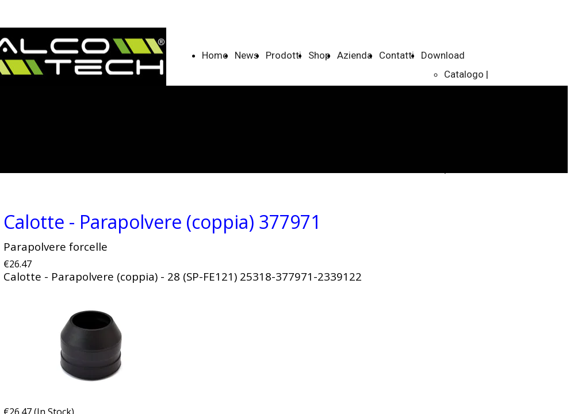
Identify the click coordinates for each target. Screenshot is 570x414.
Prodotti (283, 55)
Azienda (354, 55)
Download (443, 55)
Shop (319, 55)
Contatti (396, 55)
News (247, 55)
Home (215, 55)
